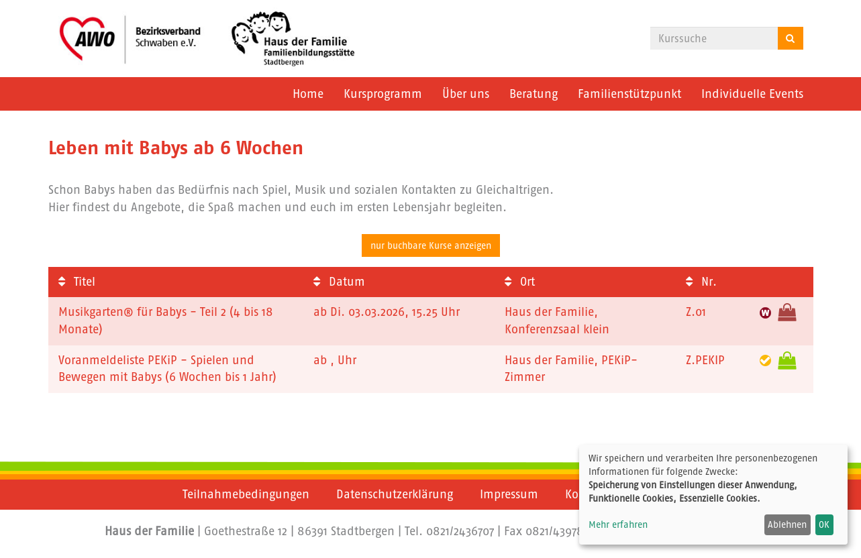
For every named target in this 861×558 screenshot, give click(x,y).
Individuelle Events (752, 94)
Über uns (465, 94)
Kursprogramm (383, 94)
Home (308, 94)
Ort (520, 281)
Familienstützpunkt (629, 94)
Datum (339, 281)
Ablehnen (787, 524)
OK (824, 524)
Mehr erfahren (618, 524)
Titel (76, 281)
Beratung (533, 94)
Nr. (701, 281)
